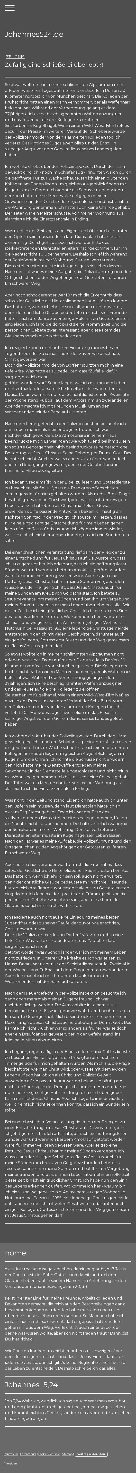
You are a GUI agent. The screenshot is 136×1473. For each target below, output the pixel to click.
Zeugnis (15, 57)
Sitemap (67, 1454)
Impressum (11, 1454)
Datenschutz (28, 1454)
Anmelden (10, 1463)
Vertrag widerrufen (91, 1454)
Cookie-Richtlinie (49, 1454)
